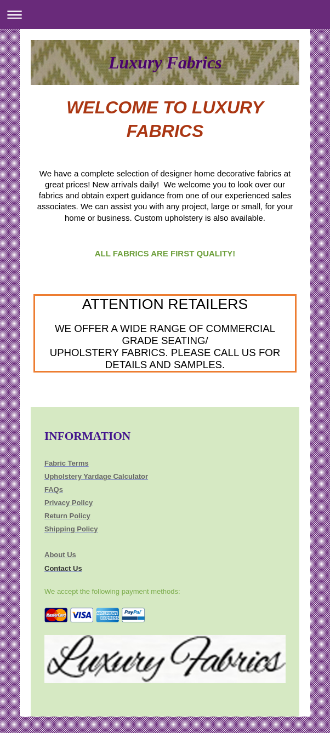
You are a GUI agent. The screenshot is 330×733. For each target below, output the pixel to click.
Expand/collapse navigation (165, 14)
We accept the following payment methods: (112, 591)
